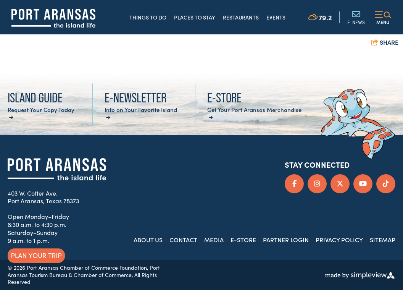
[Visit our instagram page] (317, 183)
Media (214, 239)
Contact (183, 239)
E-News (356, 17)
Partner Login (286, 239)
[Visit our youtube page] (362, 183)
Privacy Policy (339, 239)
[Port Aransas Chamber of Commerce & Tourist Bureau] (53, 18)
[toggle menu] (383, 17)
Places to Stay (194, 17)
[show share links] (385, 42)
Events (275, 17)
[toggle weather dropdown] (320, 17)
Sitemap (382, 239)
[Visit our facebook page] (294, 183)
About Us (148, 239)
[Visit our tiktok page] (385, 183)
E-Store (243, 239)
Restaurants (241, 17)
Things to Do (147, 17)
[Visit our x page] (340, 183)
